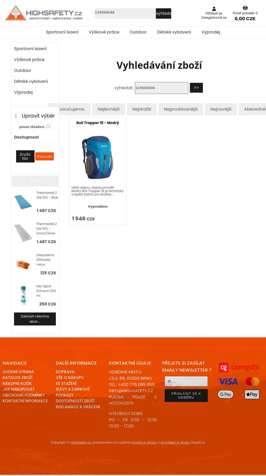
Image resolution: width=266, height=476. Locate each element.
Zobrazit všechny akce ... (35, 319)
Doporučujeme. (69, 109)
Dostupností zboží (75, 401)
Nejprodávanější (181, 109)
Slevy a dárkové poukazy (73, 392)
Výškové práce (104, 32)
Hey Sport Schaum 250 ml (46, 291)
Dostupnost (26, 137)
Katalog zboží (17, 377)
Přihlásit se (214, 13)
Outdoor (138, 32)
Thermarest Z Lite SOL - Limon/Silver (46, 228)
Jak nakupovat (19, 389)
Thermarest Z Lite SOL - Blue (47, 195)
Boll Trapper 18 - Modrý (97, 122)
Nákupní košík (17, 383)
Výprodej (211, 32)
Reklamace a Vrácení (78, 407)
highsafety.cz (80, 442)
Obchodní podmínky (24, 395)
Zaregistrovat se (214, 17)
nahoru (258, 468)
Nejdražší (141, 109)
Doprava (65, 372)
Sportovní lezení (62, 32)
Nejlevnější (108, 109)
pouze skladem (31, 126)
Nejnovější (220, 109)
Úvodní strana (18, 372)
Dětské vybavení (174, 32)
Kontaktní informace (25, 401)
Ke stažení (66, 383)
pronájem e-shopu (175, 442)
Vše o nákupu (70, 377)
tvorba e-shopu (144, 442)
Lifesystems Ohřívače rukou (45, 260)
